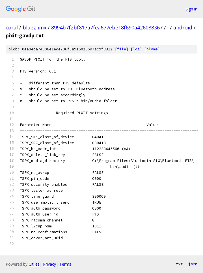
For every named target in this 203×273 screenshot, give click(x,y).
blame (152, 49)
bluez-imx (34, 27)
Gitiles (34, 264)
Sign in (191, 9)
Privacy (49, 264)
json (192, 263)
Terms (65, 264)
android (182, 27)
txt (179, 263)
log (136, 49)
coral (12, 27)
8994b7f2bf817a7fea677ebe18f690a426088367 (107, 27)
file (121, 49)
